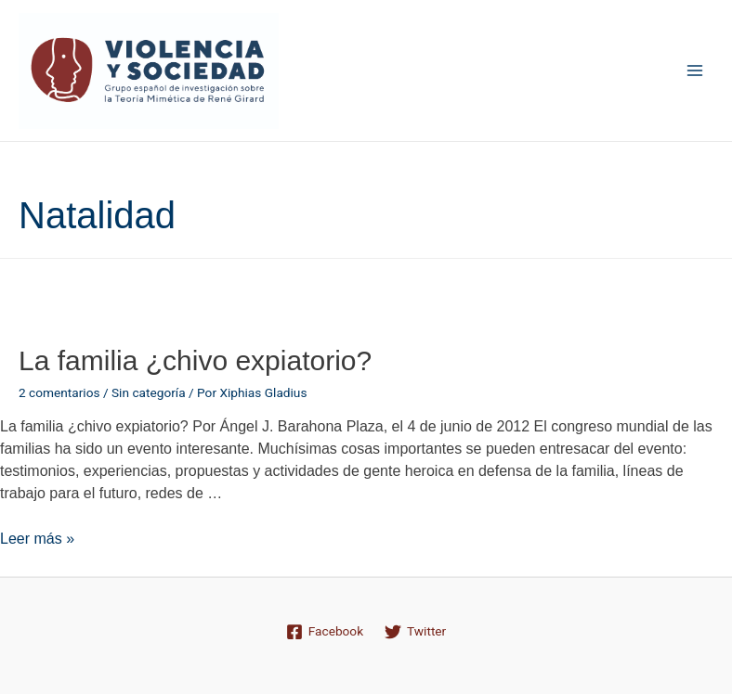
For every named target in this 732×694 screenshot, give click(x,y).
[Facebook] (324, 631)
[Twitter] (415, 631)
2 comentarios (59, 392)
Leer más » (37, 538)
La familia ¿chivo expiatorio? (195, 360)
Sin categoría (148, 392)
